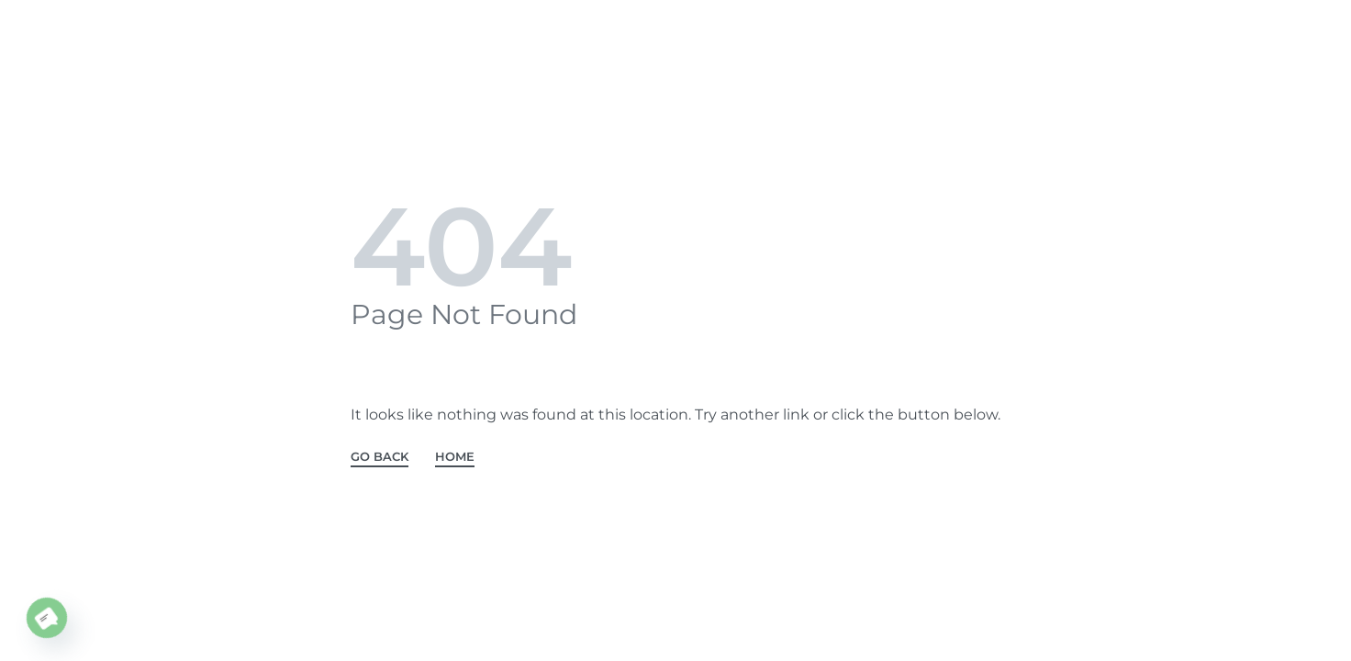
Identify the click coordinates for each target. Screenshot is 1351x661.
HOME (455, 457)
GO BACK (379, 457)
